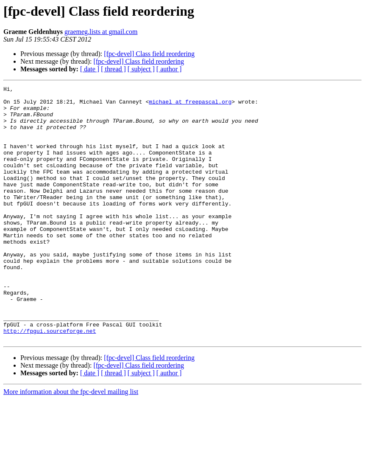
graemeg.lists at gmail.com (100, 31)
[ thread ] (113, 69)
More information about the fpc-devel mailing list (70, 442)
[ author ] (169, 69)
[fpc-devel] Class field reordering (149, 53)
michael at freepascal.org (190, 105)
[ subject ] (141, 69)
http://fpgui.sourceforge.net (49, 380)
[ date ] (89, 69)
